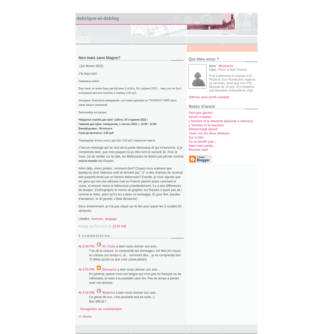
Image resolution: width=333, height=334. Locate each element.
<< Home (85, 316)
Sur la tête (196, 137)
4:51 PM (88, 269)
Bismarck (110, 269)
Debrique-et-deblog (97, 18)
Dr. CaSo (109, 246)
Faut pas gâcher (201, 113)
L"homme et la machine (206, 125)
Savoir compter (200, 117)
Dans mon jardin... (202, 146)
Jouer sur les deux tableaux (209, 133)
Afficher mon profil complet (209, 97)
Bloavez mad (198, 150)
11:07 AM (119, 226)
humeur (97, 219)
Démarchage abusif (203, 129)
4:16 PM (88, 292)
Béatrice (109, 292)
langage (111, 219)
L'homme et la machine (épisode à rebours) (221, 121)
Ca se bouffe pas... (202, 141)
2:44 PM (88, 246)
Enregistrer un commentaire (101, 309)
